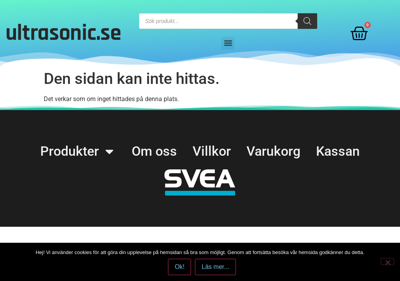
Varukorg (273, 151)
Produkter (78, 151)
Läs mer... (215, 266)
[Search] (307, 21)
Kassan (338, 151)
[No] (387, 261)
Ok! (179, 266)
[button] (227, 43)
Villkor (212, 151)
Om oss (154, 151)
